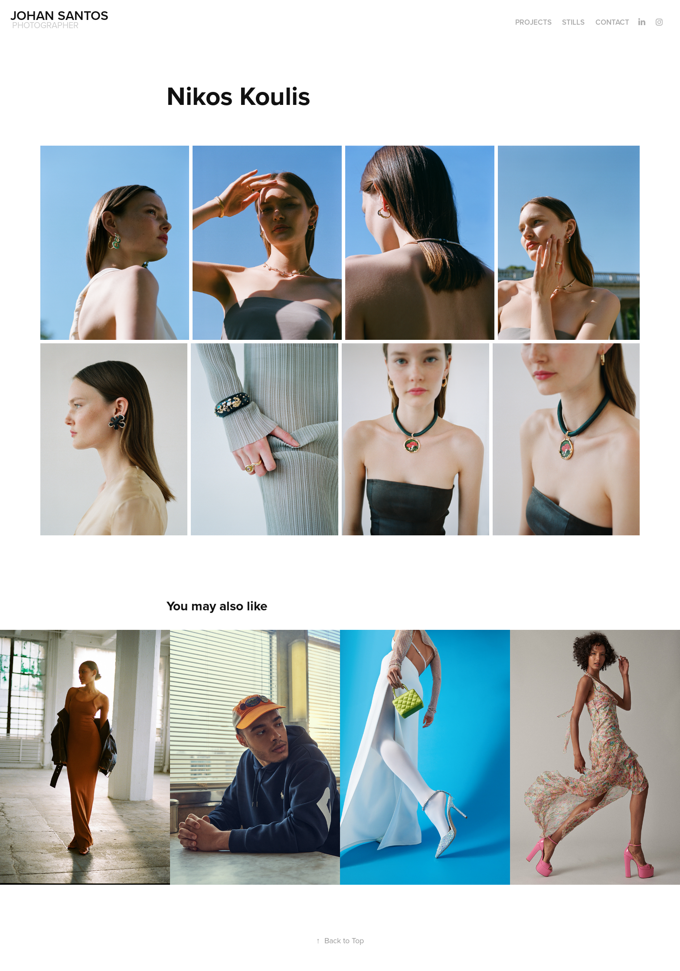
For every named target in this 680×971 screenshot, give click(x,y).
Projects (533, 22)
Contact (612, 22)
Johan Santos (59, 15)
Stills (573, 22)
